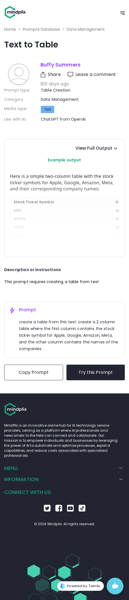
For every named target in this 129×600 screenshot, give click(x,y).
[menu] (64, 474)
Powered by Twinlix (80, 586)
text (47, 109)
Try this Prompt (95, 372)
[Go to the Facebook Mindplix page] (58, 510)
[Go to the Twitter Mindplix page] (47, 510)
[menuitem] (63, 468)
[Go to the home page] (15, 13)
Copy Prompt (34, 372)
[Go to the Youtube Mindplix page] (70, 510)
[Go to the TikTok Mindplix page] (81, 510)
